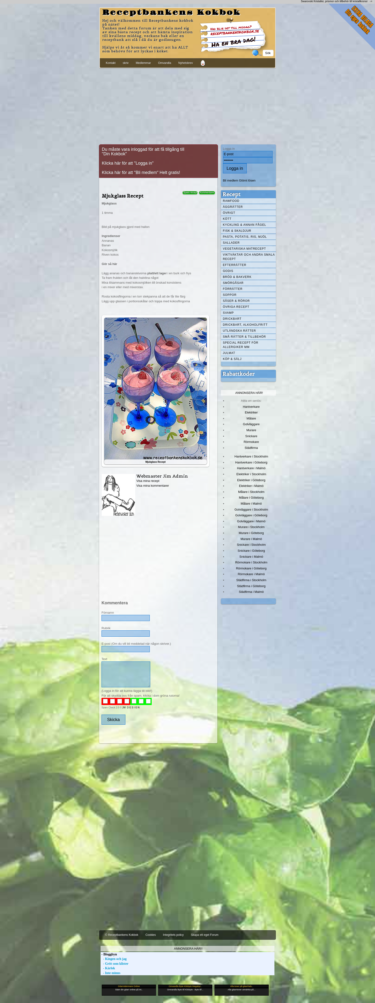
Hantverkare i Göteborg (251, 462)
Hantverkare (251, 406)
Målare (251, 418)
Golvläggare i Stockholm (251, 509)
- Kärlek (108, 968)
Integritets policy (173, 935)
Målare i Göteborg (251, 497)
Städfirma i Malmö (251, 592)
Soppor (229, 295)
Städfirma (251, 448)
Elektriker (251, 412)
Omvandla (164, 63)
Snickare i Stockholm (251, 544)
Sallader (231, 242)
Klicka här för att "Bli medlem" (130, 172)
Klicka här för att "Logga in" (128, 163)
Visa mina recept (147, 481)
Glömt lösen (247, 180)
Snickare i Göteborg (251, 550)
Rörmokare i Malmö (251, 574)
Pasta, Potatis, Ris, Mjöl (245, 236)
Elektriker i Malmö (251, 486)
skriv (126, 63)
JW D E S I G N (130, 707)
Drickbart (232, 318)
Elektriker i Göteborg (251, 480)
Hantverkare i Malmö (251, 468)
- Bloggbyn (109, 954)
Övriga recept (236, 307)
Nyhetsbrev (185, 63)
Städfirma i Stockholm (251, 580)
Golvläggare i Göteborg (251, 515)
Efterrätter (234, 265)
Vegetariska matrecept (244, 248)
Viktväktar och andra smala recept (249, 257)
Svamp (228, 312)
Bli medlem (230, 180)
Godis (228, 271)
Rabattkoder (238, 373)
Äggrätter (233, 207)
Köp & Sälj (232, 359)
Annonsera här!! (188, 948)
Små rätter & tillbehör (244, 336)
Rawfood (231, 201)
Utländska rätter (239, 330)
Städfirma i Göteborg (251, 586)
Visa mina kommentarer (152, 485)
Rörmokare (251, 442)
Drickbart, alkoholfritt (245, 324)
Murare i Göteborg (251, 533)
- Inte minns (110, 973)
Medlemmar (143, 63)
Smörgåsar (233, 283)
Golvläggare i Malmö (251, 521)
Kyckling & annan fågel (244, 224)
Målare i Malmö (251, 503)
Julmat (229, 353)
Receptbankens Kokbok (171, 12)
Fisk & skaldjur (237, 230)
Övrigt (229, 213)
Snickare (251, 436)
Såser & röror (236, 301)
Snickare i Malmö (251, 556)
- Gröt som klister (115, 963)
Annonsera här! (249, 393)
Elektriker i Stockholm (251, 474)
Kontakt (111, 63)
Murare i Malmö (251, 539)
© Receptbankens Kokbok (121, 935)
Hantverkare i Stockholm (251, 456)
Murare (251, 430)
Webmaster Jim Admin (162, 476)
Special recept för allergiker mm (240, 345)
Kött (227, 218)
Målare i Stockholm (251, 492)
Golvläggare (251, 424)
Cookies (150, 935)
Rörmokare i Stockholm (251, 562)
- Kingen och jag (114, 959)
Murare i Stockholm (251, 527)
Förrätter (232, 289)
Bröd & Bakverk (237, 277)
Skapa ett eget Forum (204, 935)
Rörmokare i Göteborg (251, 568)
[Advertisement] (187, 105)
